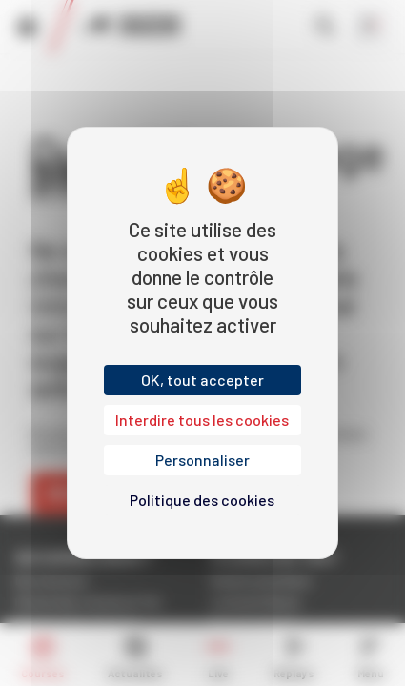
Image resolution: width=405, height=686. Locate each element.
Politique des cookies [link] (202, 500)
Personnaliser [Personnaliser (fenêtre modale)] (202, 460)
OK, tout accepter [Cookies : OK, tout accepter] (202, 380)
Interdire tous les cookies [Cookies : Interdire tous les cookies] (202, 420)
